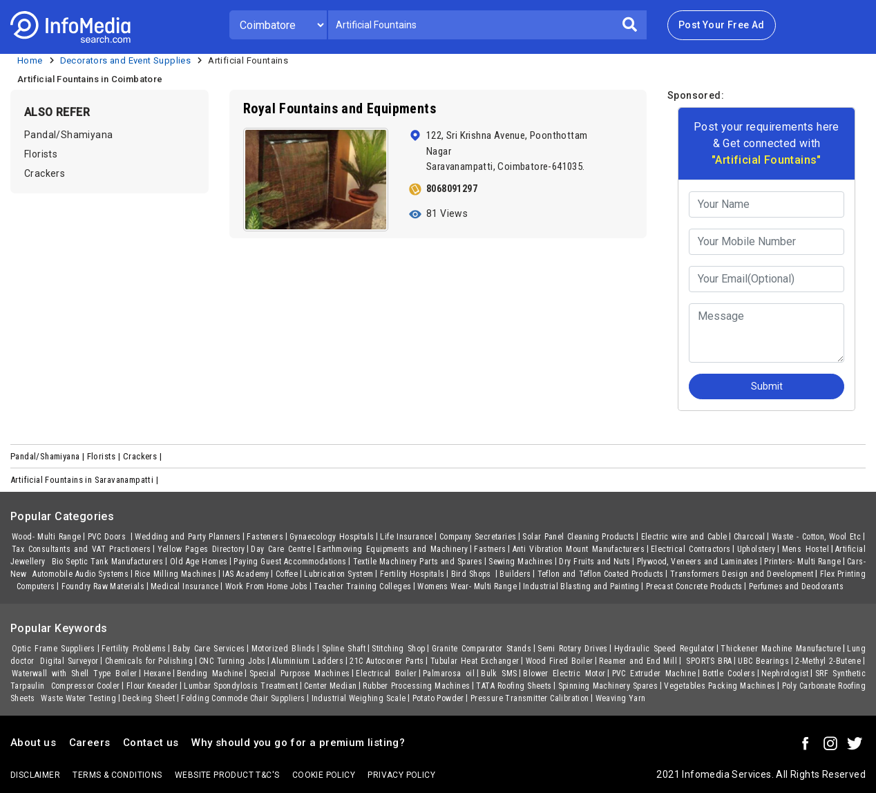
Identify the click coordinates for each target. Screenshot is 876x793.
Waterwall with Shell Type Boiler (74, 673)
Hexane (157, 673)
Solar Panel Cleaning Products (578, 537)
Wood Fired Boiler (559, 661)
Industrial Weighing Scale (359, 698)
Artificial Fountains (248, 60)
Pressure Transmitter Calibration (529, 698)
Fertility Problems (134, 648)
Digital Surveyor (69, 661)
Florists (40, 154)
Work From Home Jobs (266, 586)
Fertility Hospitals (412, 574)
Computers (36, 586)
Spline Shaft (344, 648)
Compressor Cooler (85, 686)
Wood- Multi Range (47, 537)
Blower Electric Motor (564, 673)
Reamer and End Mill (638, 661)
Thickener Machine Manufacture (781, 648)
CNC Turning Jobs (232, 661)
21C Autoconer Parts (387, 661)
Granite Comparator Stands (482, 648)
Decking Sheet (148, 698)
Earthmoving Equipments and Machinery (392, 549)
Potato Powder (438, 698)
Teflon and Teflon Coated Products (600, 574)
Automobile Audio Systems (80, 574)
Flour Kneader (152, 686)
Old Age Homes (199, 561)
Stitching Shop (398, 648)
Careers (90, 742)
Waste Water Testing (78, 698)
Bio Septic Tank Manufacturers (108, 561)
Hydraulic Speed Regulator (664, 648)
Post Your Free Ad (721, 24)
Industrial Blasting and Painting (581, 586)
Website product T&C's (227, 775)
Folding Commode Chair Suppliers (243, 698)
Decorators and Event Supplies (125, 60)
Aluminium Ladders (307, 661)
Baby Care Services (209, 648)
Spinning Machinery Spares (608, 686)
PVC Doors (108, 537)
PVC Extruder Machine (654, 673)
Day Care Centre (281, 549)
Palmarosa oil (449, 673)
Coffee (287, 574)
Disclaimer (35, 775)
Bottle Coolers (729, 673)
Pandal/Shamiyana (68, 134)
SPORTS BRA (707, 661)
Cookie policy (323, 775)
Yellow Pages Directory (201, 549)
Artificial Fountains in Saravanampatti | (85, 480)
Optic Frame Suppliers (53, 648)
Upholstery (756, 549)
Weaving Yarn (621, 698)
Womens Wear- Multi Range (467, 586)
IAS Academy (245, 574)
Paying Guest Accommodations (290, 561)
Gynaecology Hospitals (331, 537)
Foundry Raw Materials (102, 586)
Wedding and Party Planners (187, 537)
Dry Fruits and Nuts (594, 561)
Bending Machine (210, 673)
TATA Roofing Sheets (513, 686)
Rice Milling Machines (175, 574)
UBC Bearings (763, 661)
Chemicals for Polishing (149, 661)
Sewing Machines (520, 561)
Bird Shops (472, 574)
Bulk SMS (499, 673)
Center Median (330, 686)
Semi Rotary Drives (572, 648)
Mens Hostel (805, 549)
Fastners (490, 549)
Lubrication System (338, 574)
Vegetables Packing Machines (719, 686)
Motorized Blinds (283, 648)
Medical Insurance (185, 586)
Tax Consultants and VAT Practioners (81, 549)
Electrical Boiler (386, 673)
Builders (515, 574)
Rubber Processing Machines (416, 686)
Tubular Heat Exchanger (475, 661)
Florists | (105, 456)
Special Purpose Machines (299, 673)
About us (33, 742)
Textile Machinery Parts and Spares (417, 561)
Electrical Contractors (691, 549)
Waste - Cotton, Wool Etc (816, 537)
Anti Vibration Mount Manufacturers (579, 549)
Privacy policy (401, 775)
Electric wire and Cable (684, 537)
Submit (767, 386)
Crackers (44, 173)
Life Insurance (406, 537)
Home (30, 60)
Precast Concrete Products (694, 586)
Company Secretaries (478, 537)
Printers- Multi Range (802, 561)
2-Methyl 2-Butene (828, 661)
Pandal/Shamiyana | (48, 456)
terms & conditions (117, 775)
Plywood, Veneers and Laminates (698, 561)
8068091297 (451, 188)
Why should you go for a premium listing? (298, 742)
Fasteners (265, 537)
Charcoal (749, 537)
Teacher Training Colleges (362, 586)
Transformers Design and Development (742, 574)
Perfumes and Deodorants (796, 586)
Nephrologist (785, 673)
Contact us (151, 742)
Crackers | (143, 456)
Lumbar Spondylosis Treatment (241, 686)
